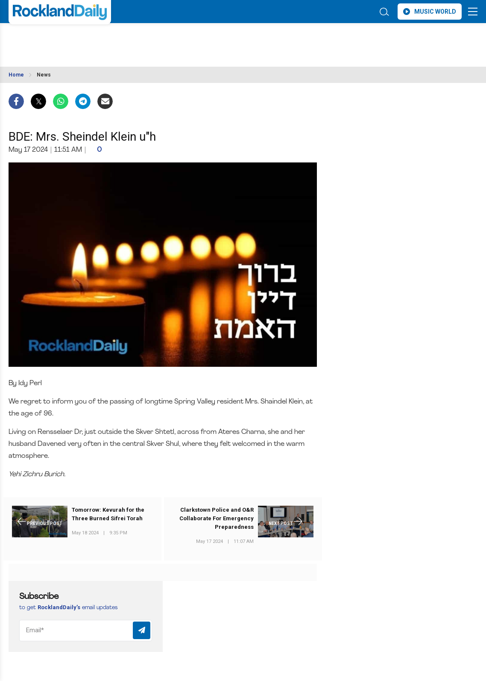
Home (16, 75)
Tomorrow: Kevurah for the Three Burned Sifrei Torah (108, 514)
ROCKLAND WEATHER (84, 39)
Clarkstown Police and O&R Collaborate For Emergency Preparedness (216, 518)
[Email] (85, 630)
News (44, 75)
